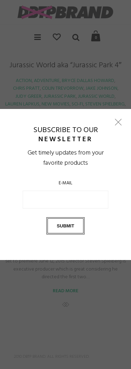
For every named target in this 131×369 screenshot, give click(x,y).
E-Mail (65, 183)
